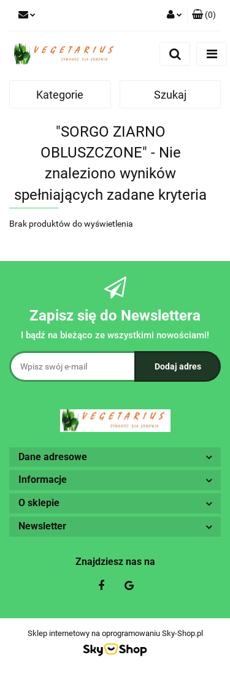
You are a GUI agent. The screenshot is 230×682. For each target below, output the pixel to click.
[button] (204, 15)
